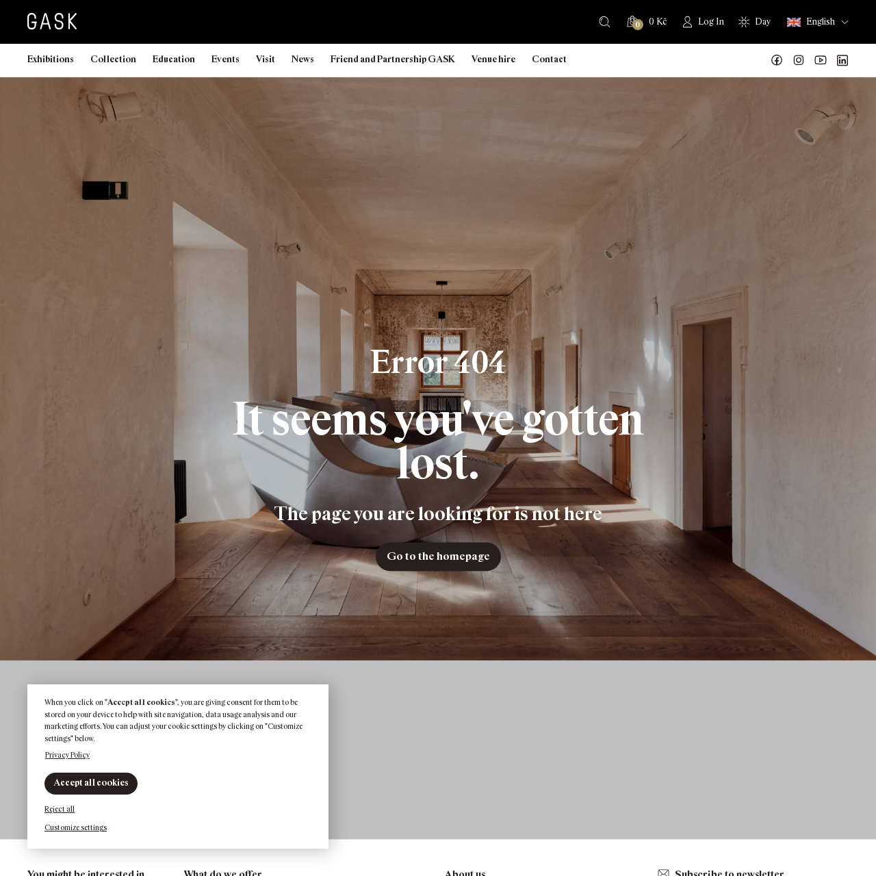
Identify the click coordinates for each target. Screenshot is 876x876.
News (303, 59)
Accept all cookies (91, 782)
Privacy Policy (67, 755)
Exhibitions (50, 59)
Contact (549, 59)
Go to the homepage (438, 556)
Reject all (59, 809)
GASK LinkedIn (842, 60)
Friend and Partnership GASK (393, 59)
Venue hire (493, 59)
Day (763, 21)
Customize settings (75, 827)
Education (174, 59)
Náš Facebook (777, 60)
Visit (265, 59)
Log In (711, 21)
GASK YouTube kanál (820, 60)
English (811, 22)
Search (604, 22)
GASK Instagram (799, 60)
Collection (113, 59)
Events (225, 59)
